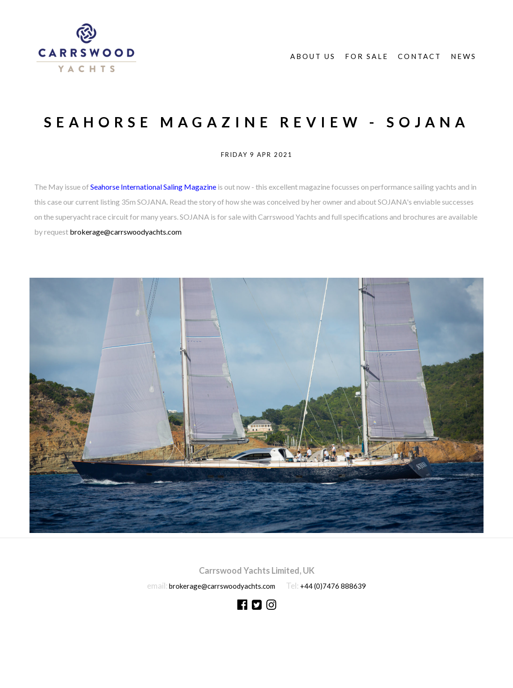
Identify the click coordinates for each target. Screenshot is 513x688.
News (463, 56)
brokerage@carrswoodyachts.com (126, 231)
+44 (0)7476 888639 (333, 586)
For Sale (366, 56)
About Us (313, 56)
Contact (419, 56)
